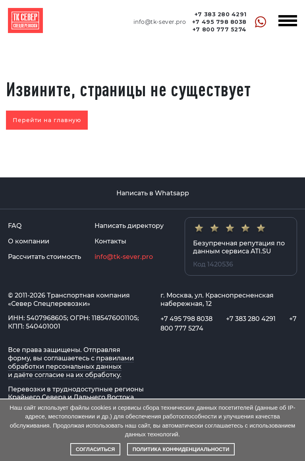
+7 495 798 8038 (219, 22)
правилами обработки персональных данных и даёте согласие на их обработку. (71, 366)
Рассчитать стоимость (44, 257)
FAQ (14, 226)
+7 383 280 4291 (221, 14)
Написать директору (129, 226)
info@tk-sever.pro (159, 22)
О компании (28, 241)
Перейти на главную (47, 120)
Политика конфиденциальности (181, 449)
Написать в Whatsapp (152, 193)
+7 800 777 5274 (220, 29)
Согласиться (95, 449)
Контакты (110, 241)
